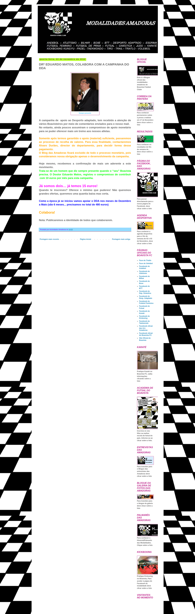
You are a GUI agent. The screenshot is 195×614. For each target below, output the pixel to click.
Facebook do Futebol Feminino (146, 302)
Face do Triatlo (145, 260)
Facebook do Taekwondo (144, 322)
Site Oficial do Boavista (145, 339)
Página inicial (85, 239)
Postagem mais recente (49, 239)
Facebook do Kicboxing (144, 317)
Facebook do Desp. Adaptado (145, 297)
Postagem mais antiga (121, 239)
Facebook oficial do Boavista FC (146, 334)
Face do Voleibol (146, 263)
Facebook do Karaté (144, 312)
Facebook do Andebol (144, 267)
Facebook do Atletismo (144, 272)
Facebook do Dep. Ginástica (145, 292)
